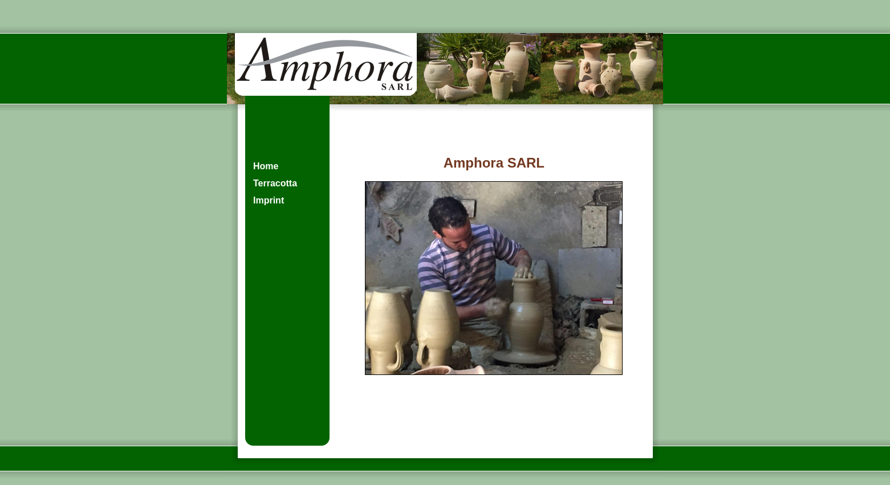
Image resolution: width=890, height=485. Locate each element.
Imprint (268, 200)
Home (265, 166)
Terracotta (275, 183)
